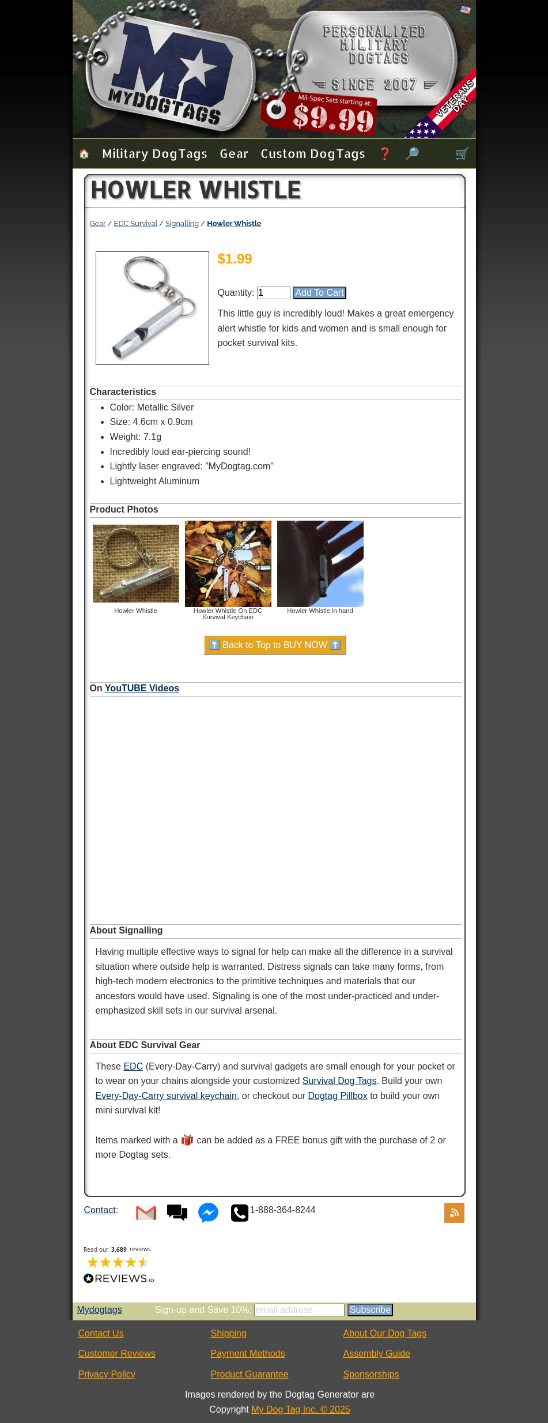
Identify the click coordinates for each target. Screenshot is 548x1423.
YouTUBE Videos (142, 688)
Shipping (229, 1333)
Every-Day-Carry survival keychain (166, 1096)
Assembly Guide (377, 1353)
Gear (234, 153)
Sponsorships (371, 1374)
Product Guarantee (250, 1374)
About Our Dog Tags (385, 1333)
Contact (100, 1210)
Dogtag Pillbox (338, 1096)
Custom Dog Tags (312, 153)
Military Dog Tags (154, 153)
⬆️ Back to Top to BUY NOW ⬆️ (275, 645)
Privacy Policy (107, 1374)
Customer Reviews (117, 1353)
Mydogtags (99, 1310)
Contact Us (101, 1333)
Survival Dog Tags (340, 1081)
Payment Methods (248, 1353)
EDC (133, 1066)
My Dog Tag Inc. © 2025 (300, 1409)
